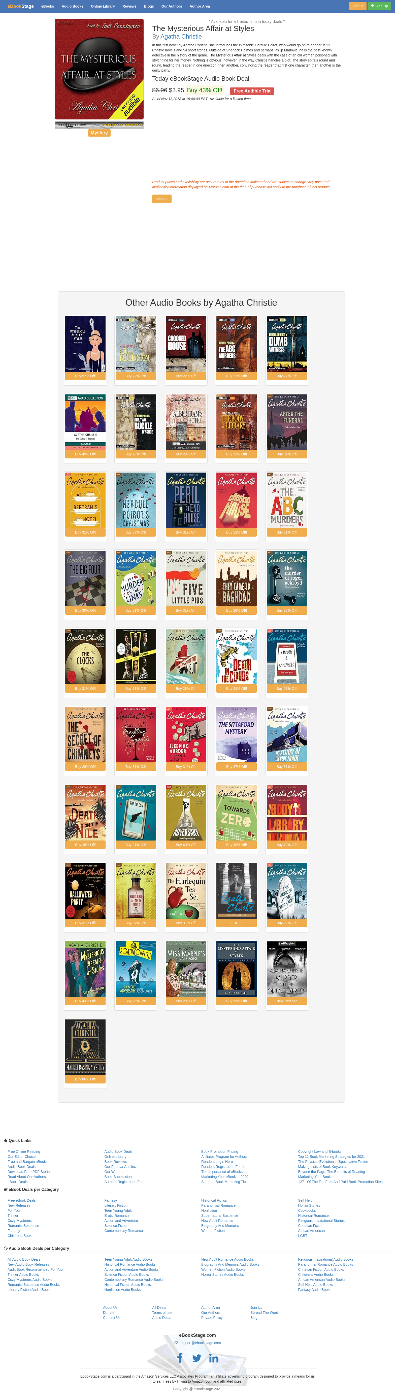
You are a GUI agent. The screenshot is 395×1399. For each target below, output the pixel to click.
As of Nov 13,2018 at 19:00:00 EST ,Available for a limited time (201, 99)
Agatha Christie (181, 36)
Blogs (149, 6)
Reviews (129, 6)
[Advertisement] (246, 139)
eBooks (47, 6)
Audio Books (72, 6)
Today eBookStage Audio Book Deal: (201, 78)
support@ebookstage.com (200, 1343)
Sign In (358, 6)
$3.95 (213, 90)
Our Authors (171, 6)
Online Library (103, 6)
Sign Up (379, 6)
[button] (162, 199)
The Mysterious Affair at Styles (203, 28)
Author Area (200, 6)
